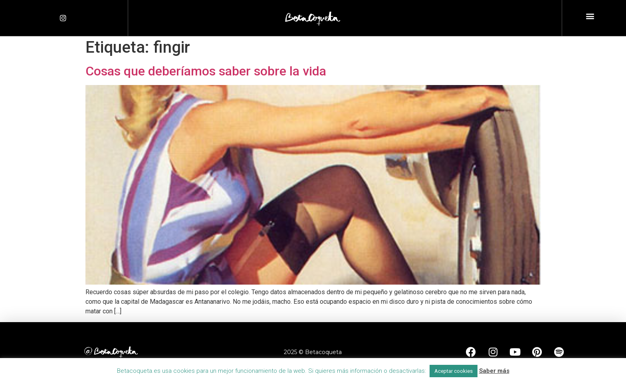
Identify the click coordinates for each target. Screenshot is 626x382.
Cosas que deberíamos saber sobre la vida (205, 71)
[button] (589, 16)
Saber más (494, 370)
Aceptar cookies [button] (453, 371)
